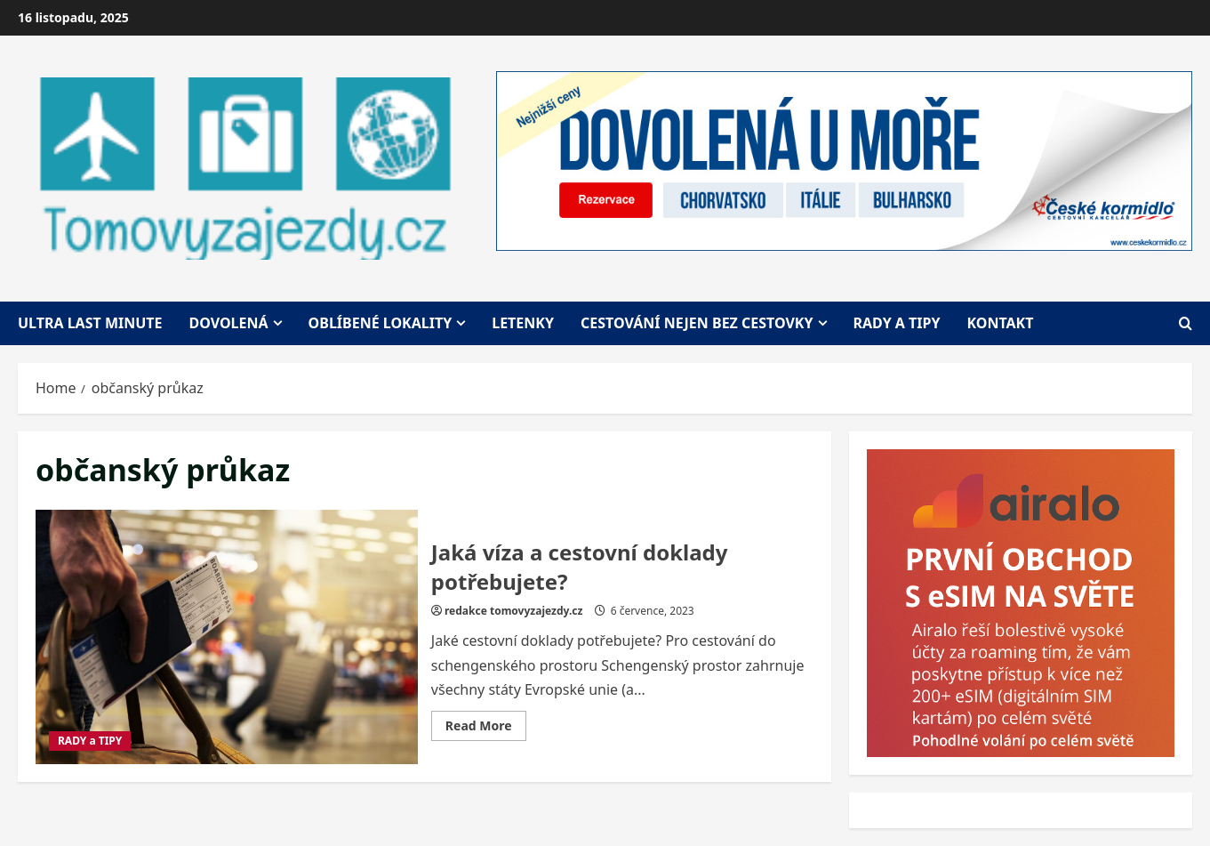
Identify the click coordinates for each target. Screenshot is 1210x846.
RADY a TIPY (90, 740)
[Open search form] (1185, 323)
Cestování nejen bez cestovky (697, 323)
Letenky (523, 323)
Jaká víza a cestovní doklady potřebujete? (227, 637)
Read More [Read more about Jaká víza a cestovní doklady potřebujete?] (485, 728)
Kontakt (999, 323)
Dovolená (228, 323)
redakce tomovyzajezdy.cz (513, 610)
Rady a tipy (897, 323)
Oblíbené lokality (381, 323)
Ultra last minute (90, 323)
